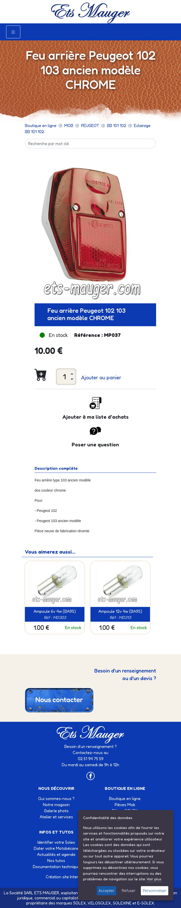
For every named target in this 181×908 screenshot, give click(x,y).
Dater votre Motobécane (56, 848)
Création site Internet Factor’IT (73, 876)
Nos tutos (56, 860)
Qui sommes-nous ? (56, 798)
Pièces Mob (125, 804)
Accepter (106, 890)
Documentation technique (56, 866)
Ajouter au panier (101, 377)
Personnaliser (155, 890)
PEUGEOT (90, 125)
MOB (68, 125)
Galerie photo (56, 810)
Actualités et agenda (56, 854)
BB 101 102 (116, 125)
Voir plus (153, 878)
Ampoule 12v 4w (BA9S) (120, 611)
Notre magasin (56, 804)
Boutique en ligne (40, 125)
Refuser (128, 890)
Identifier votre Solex (56, 842)
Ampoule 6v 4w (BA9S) (55, 611)
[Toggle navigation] (13, 31)
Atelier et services (56, 816)
